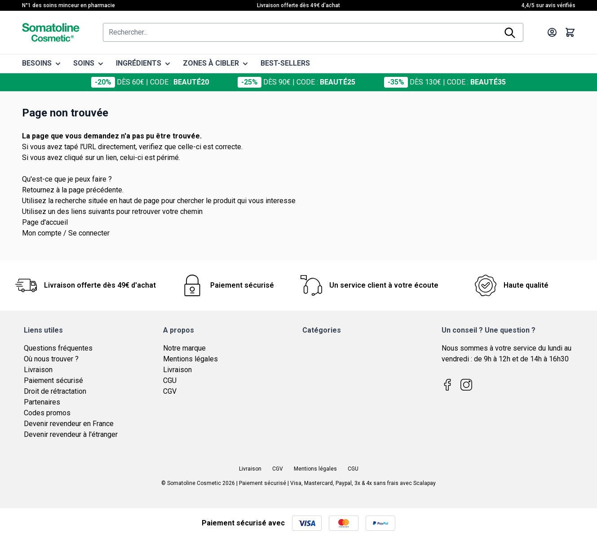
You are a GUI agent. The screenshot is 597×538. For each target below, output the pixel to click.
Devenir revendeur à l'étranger (71, 434)
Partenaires (42, 402)
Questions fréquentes (58, 348)
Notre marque (184, 348)
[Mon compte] (552, 32)
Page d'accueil (45, 222)
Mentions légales (190, 359)
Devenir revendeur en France (69, 423)
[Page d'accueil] (51, 32)
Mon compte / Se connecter (66, 233)
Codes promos (47, 413)
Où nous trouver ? (51, 359)
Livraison (38, 369)
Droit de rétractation (55, 391)
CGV (170, 391)
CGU (170, 380)
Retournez (38, 190)
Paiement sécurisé (53, 380)
